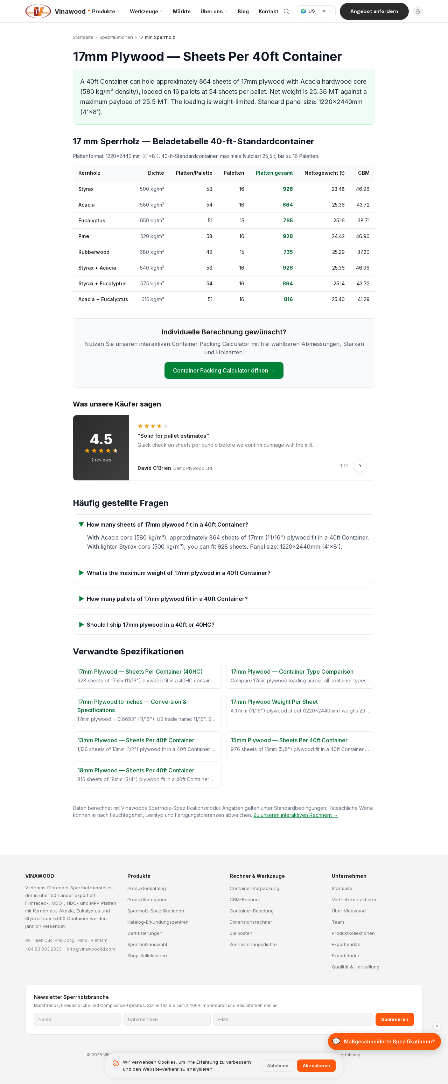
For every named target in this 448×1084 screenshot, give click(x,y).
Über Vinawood (349, 910)
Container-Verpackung (254, 888)
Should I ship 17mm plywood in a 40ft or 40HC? (147, 624)
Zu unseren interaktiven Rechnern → (295, 815)
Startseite (83, 37)
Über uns (214, 11)
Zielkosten (241, 933)
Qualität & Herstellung (355, 967)
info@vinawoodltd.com (91, 949)
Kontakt (268, 11)
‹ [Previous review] (328, 465)
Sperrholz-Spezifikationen (155, 910)
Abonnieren (394, 1019)
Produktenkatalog (146, 888)
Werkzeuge (146, 11)
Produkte (106, 11)
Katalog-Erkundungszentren (158, 922)
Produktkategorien (147, 899)
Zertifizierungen (144, 933)
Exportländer (345, 955)
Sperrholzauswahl (147, 944)
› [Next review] (360, 465)
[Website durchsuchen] (286, 11)
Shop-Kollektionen (147, 955)
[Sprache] (316, 11)
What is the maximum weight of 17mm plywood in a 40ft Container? (175, 573)
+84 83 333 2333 (43, 949)
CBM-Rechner (245, 899)
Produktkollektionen (353, 933)
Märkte (182, 11)
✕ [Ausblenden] (437, 1053)
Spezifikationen (116, 37)
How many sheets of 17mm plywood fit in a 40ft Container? (163, 524)
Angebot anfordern (374, 11)
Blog (243, 11)
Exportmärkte (346, 944)
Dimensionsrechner (251, 922)
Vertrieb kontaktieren (355, 899)
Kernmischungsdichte (253, 944)
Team (338, 922)
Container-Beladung (252, 910)
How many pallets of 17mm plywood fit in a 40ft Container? (163, 599)
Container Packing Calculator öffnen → (224, 370)
